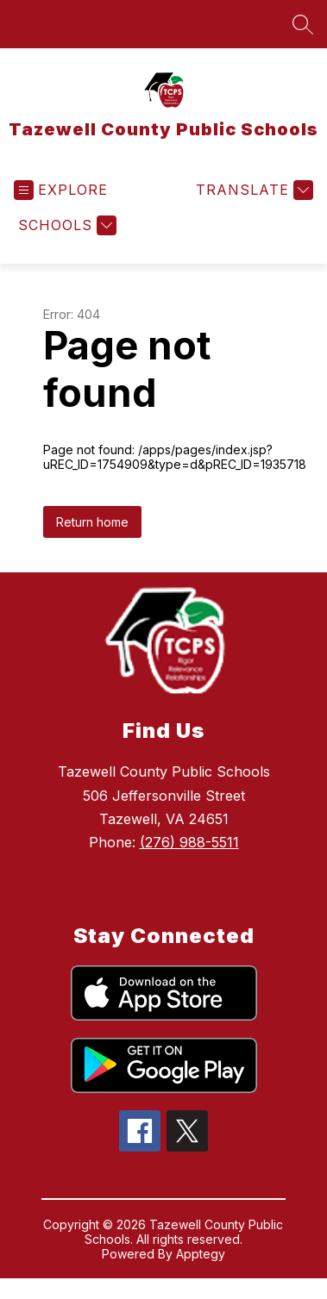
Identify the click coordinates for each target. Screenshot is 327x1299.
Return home (92, 522)
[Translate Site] (252, 190)
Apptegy (200, 1253)
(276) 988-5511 (189, 842)
